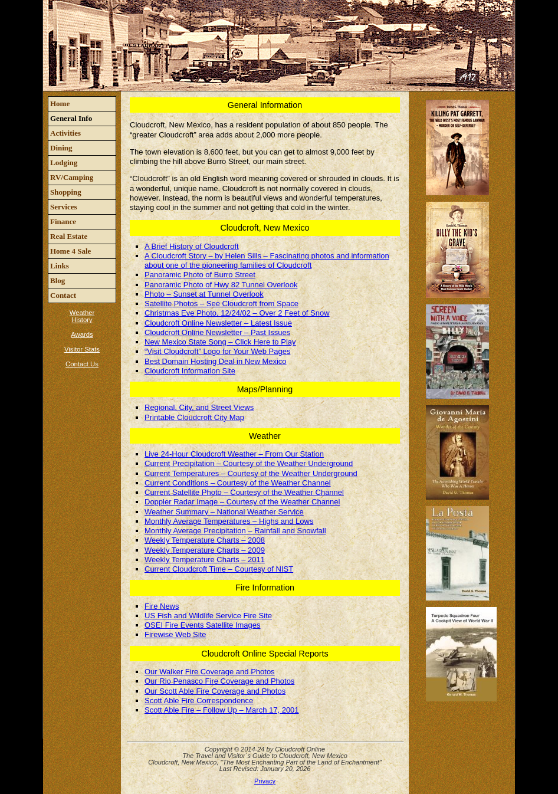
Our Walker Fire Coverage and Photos (210, 671)
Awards (82, 334)
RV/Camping (71, 177)
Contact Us (82, 364)
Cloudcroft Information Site (190, 370)
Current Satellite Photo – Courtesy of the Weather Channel (244, 492)
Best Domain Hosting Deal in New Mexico (216, 361)
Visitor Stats (82, 349)
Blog (57, 280)
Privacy (264, 781)
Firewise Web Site (175, 634)
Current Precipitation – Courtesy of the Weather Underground (249, 463)
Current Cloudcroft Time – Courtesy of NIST (219, 569)
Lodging (63, 162)
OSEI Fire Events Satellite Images (203, 625)
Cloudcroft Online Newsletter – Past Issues (217, 332)
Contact (63, 295)
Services (63, 206)
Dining (61, 147)
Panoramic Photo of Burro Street (200, 274)
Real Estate (68, 236)
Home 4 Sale (70, 251)
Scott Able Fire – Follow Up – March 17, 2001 (222, 710)
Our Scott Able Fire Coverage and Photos (215, 691)
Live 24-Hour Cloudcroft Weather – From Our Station (234, 454)
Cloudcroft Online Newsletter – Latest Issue (218, 323)
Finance (63, 221)
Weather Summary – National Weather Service (224, 511)
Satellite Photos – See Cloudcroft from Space (221, 303)
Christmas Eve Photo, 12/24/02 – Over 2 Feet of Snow (237, 313)
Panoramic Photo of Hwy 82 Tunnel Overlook (221, 284)
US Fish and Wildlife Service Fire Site (208, 615)
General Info (71, 118)
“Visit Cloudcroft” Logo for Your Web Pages (217, 351)
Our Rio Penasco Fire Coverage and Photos (219, 681)
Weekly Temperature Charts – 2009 (205, 550)
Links (59, 265)
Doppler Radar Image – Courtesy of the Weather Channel (242, 501)
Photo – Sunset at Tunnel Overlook (204, 294)
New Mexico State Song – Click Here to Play (220, 341)
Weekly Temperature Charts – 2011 (205, 559)
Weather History (82, 316)
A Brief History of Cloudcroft (192, 246)
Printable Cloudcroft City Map (194, 417)
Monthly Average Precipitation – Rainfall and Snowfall (235, 530)
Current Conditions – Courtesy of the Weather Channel (238, 482)
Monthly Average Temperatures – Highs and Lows (229, 521)
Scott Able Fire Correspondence (199, 700)
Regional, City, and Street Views (199, 407)
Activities (65, 133)
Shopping (65, 192)
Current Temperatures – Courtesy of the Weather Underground (251, 473)
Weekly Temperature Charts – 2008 (205, 540)
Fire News (162, 606)
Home (60, 103)
